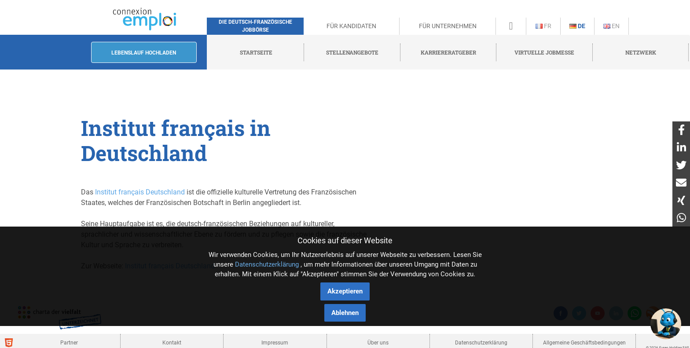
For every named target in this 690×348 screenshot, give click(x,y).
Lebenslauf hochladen (143, 53)
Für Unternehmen (448, 25)
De (577, 25)
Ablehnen (345, 313)
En (611, 25)
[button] (665, 323)
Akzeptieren (345, 291)
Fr (543, 25)
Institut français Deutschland (140, 192)
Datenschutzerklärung (267, 264)
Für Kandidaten (351, 25)
